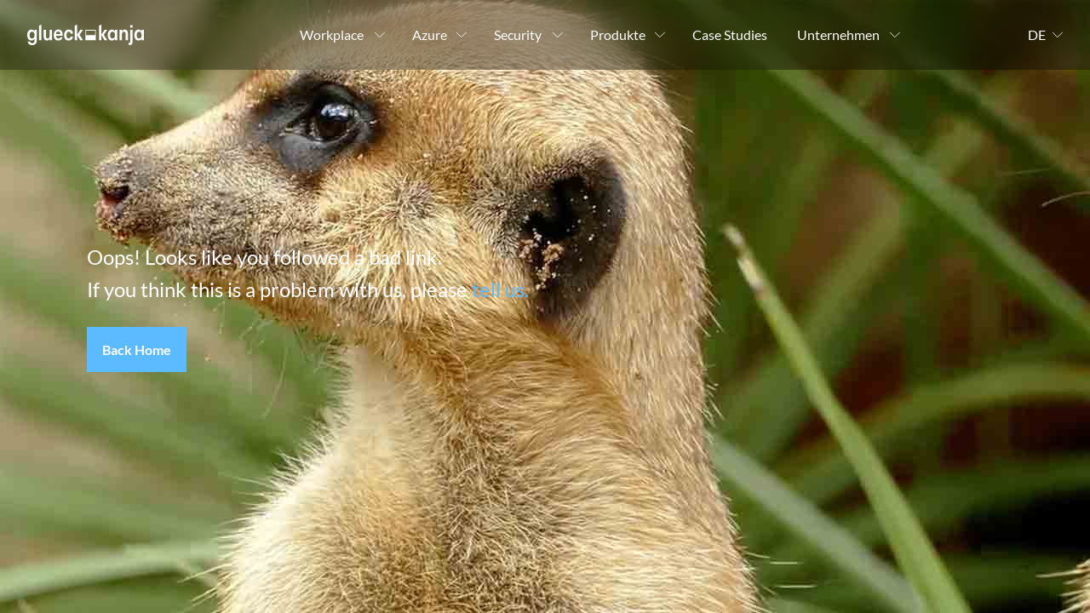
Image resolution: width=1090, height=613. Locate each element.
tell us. (500, 289)
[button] (136, 350)
